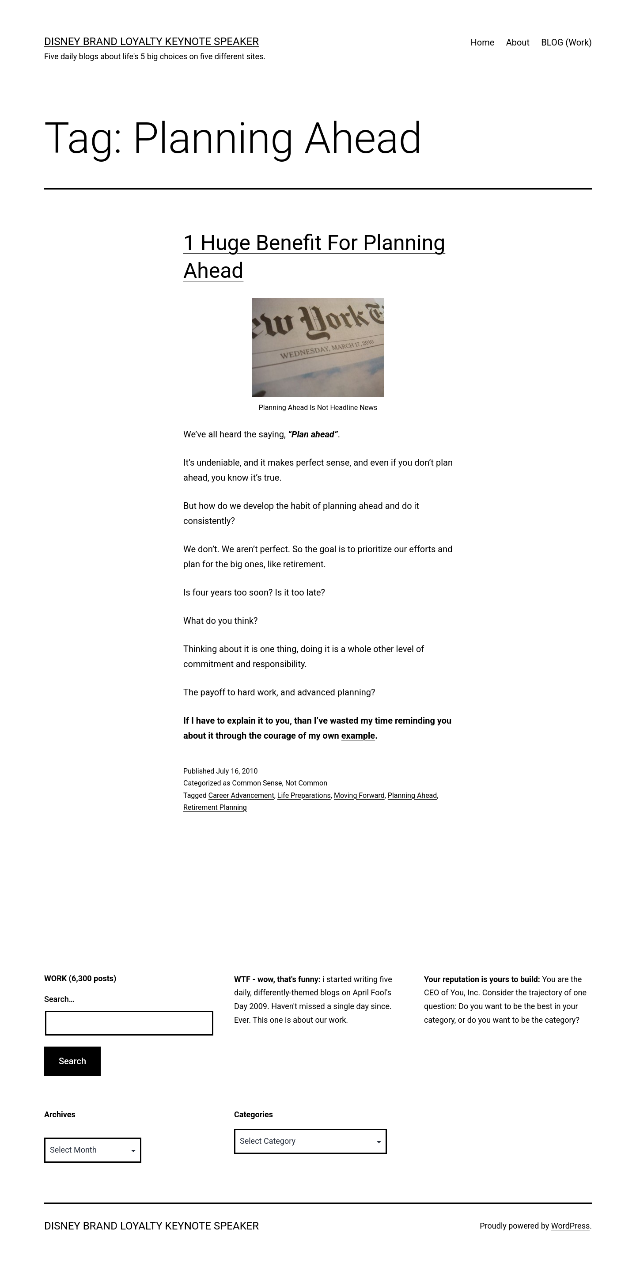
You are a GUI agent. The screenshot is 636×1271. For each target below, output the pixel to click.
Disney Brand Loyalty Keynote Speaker (151, 41)
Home (482, 42)
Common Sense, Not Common (279, 783)
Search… (59, 999)
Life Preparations (304, 795)
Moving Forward (359, 795)
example (358, 735)
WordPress (570, 1225)
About (518, 42)
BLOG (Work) (566, 42)
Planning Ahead (412, 795)
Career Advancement (241, 795)
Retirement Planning (215, 807)
